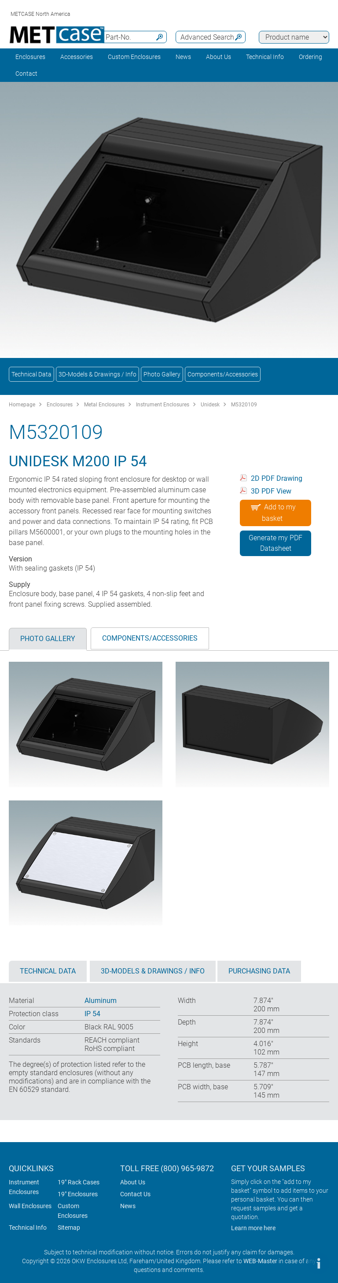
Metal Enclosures (104, 405)
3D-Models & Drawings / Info (97, 374)
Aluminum (100, 1000)
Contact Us (135, 1194)
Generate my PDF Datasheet (275, 543)
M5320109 (244, 405)
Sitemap (69, 1227)
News (183, 56)
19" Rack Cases (78, 1182)
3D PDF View (271, 491)
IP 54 (92, 1014)
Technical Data (31, 374)
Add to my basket (272, 511)
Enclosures (30, 56)
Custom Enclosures (134, 56)
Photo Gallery (161, 374)
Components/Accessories (222, 374)
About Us (132, 1182)
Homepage (22, 405)
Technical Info (28, 1227)
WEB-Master (260, 1261)
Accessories (76, 56)
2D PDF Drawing (276, 478)
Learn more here (253, 1227)
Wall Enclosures (30, 1205)
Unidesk (210, 405)
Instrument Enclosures (162, 405)
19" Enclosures (78, 1194)
